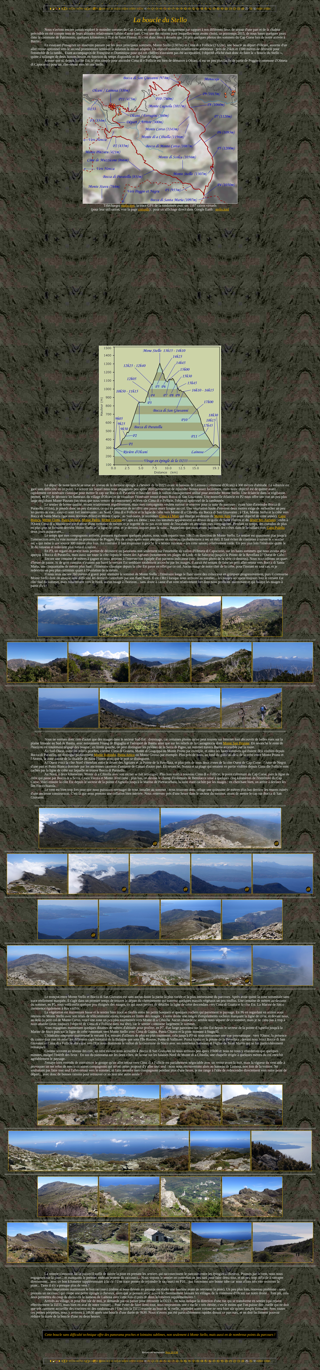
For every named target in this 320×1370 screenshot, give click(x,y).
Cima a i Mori (169, 516)
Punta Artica (126, 755)
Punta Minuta (70, 520)
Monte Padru (91, 520)
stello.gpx (128, 205)
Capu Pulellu (276, 528)
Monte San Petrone (236, 743)
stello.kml (222, 209)
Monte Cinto (51, 520)
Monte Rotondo (105, 755)
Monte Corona (111, 520)
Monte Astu (222, 516)
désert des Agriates (263, 520)
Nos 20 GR (171, 1352)
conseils (143, 209)
